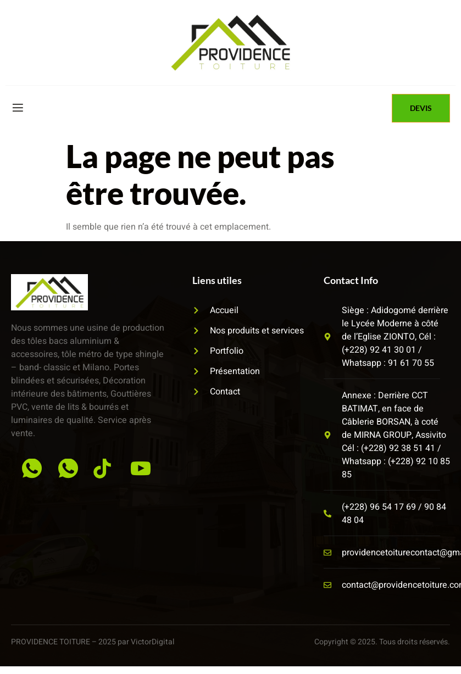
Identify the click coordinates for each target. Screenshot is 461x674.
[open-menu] (17, 108)
